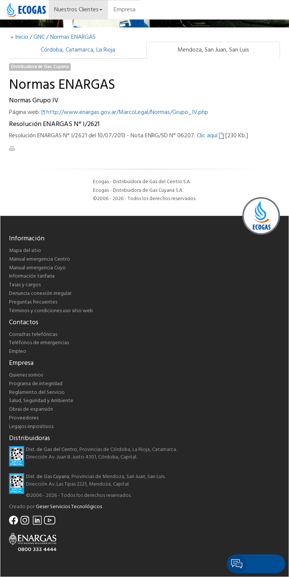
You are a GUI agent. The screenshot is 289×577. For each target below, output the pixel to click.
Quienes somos (26, 375)
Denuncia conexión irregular (40, 293)
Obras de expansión (31, 409)
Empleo (17, 351)
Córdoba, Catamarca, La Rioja (78, 50)
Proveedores (23, 418)
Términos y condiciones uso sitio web (51, 311)
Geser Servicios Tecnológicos (69, 507)
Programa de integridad (35, 384)
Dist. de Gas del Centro (51, 449)
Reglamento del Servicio (37, 392)
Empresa (124, 10)
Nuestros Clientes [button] (78, 10)
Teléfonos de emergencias (39, 343)
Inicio (21, 37)
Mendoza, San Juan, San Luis (213, 50)
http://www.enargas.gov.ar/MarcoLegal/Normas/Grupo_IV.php (127, 112)
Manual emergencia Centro (39, 259)
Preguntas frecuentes (33, 302)
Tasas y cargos (25, 285)
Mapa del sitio (25, 250)
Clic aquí (210, 136)
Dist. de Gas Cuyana (47, 476)
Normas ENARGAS (73, 37)
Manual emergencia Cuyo (37, 268)
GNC (39, 37)
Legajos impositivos (31, 426)
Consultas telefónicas (33, 334)
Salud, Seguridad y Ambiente (41, 400)
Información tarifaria (32, 276)
